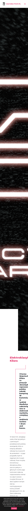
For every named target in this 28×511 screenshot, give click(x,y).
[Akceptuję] (26, 504)
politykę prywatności (19, 506)
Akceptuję (14, 508)
